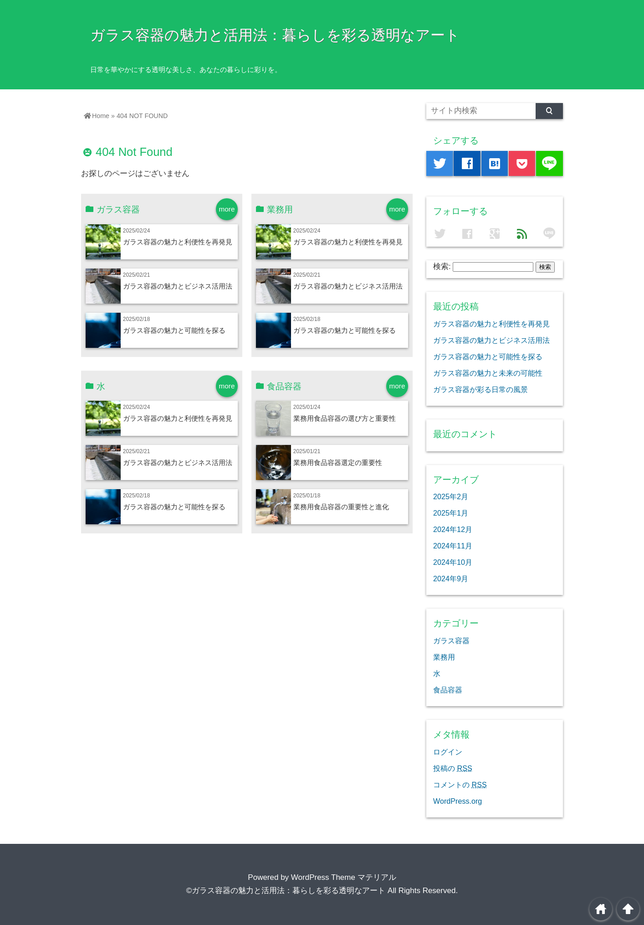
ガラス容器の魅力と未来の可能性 (487, 373)
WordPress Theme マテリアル (343, 877)
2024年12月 (452, 529)
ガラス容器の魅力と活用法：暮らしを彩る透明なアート (275, 35)
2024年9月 (450, 578)
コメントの (460, 784)
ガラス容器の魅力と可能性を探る (174, 330)
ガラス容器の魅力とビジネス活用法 (177, 286)
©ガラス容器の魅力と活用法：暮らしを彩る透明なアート (286, 890)
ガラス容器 (451, 640)
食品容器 (447, 690)
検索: (442, 266)
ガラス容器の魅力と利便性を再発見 (177, 242)
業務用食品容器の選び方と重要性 (344, 418)
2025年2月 (450, 496)
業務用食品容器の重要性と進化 (341, 507)
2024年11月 (452, 546)
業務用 (444, 657)
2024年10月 (452, 562)
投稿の (452, 768)
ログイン (447, 752)
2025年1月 (450, 513)
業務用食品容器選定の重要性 (337, 462)
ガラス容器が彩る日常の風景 (480, 389)
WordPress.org (457, 801)
